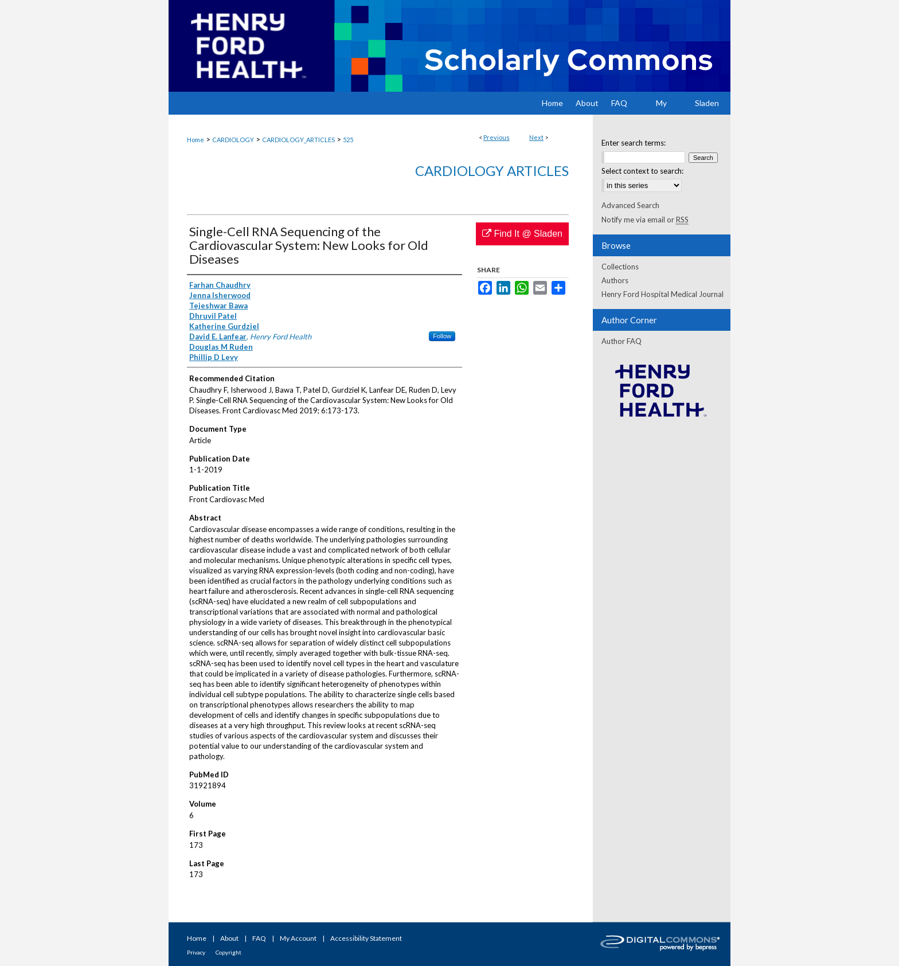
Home (195, 139)
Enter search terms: (633, 142)
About (229, 938)
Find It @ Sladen (522, 233)
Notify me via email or (645, 219)
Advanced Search (630, 205)
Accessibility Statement (366, 938)
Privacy (196, 952)
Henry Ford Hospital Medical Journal (662, 294)
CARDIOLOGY (233, 139)
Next (536, 137)
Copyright (228, 952)
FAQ (259, 938)
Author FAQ (621, 341)
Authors (614, 280)
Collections (620, 266)
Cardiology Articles (492, 170)
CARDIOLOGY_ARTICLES (298, 139)
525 (348, 139)
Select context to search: (642, 170)
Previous (496, 137)
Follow (442, 336)
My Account (298, 938)
